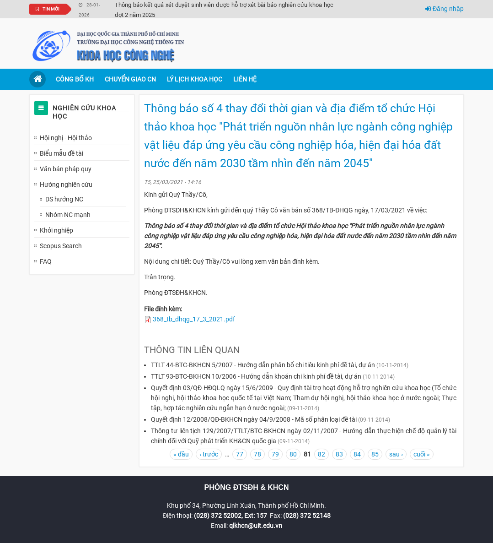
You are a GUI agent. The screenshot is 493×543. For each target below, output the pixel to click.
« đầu (181, 454)
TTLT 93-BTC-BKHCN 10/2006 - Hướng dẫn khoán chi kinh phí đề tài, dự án (256, 376)
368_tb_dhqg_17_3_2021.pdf (194, 319)
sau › (396, 454)
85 (375, 454)
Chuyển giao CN (130, 79)
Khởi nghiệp (56, 230)
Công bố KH (75, 79)
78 (257, 454)
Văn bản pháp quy (65, 169)
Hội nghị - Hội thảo (66, 137)
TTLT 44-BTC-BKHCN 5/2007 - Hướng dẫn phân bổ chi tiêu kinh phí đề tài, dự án (263, 365)
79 (275, 454)
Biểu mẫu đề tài (61, 153)
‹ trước (208, 454)
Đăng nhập (444, 8)
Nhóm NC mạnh (68, 214)
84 (357, 454)
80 (293, 454)
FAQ (46, 261)
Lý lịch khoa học (194, 79)
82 (321, 454)
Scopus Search (61, 246)
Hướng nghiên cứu (66, 184)
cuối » (421, 454)
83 (339, 454)
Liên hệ (245, 79)
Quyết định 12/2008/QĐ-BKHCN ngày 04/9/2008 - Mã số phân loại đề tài (254, 419)
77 (239, 454)
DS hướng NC (64, 199)
